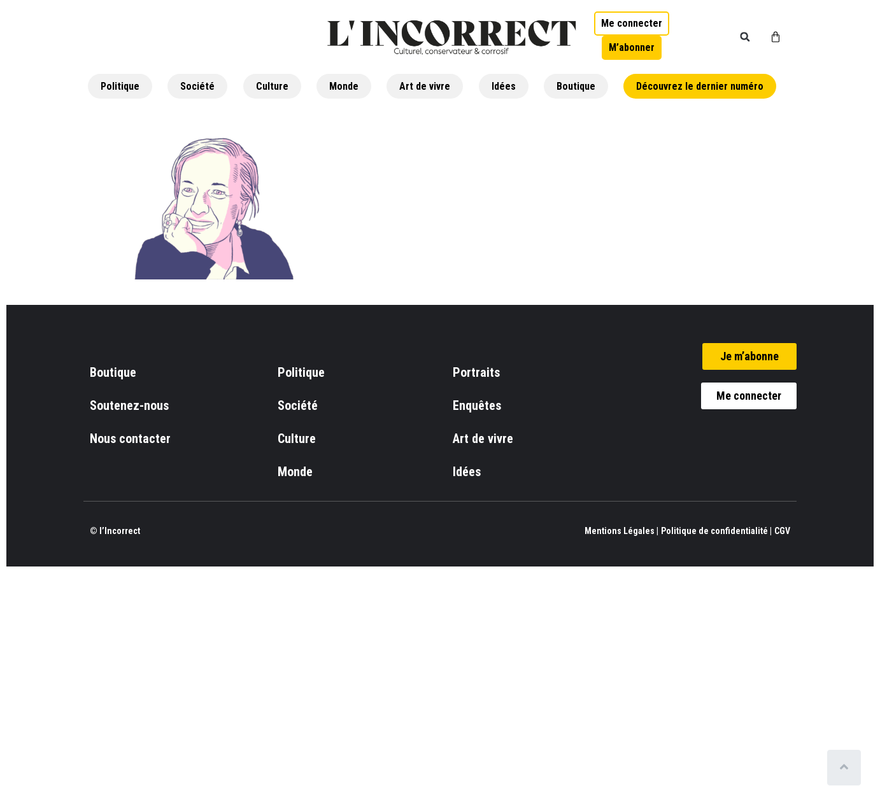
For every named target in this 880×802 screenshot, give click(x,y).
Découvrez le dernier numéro (699, 86)
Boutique (576, 86)
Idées (504, 86)
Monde (343, 86)
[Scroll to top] (846, 767)
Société (197, 86)
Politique (120, 86)
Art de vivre (424, 86)
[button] (745, 37)
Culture (272, 86)
